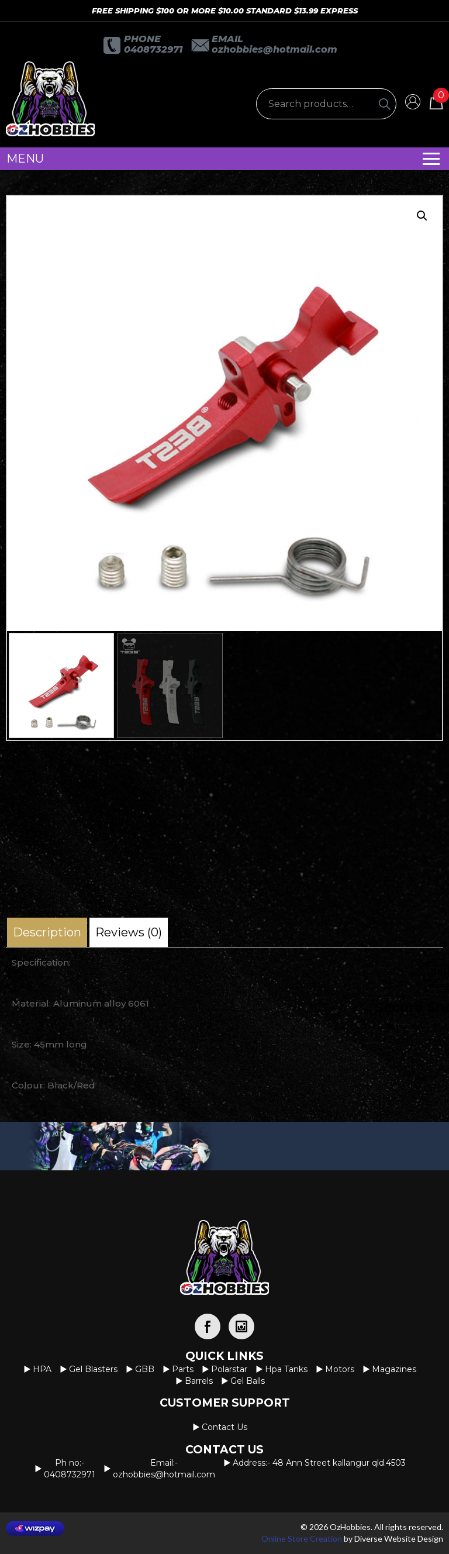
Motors (339, 1369)
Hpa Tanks (286, 1369)
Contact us (224, 1427)
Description (47, 932)
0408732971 (153, 49)
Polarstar (229, 1369)
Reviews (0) (128, 932)
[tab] (47, 932)
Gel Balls (247, 1381)
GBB (144, 1369)
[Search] (384, 103)
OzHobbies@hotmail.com (274, 49)
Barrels (199, 1381)
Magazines (394, 1369)
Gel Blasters (93, 1369)
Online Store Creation (301, 1538)
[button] (422, 215)
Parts (183, 1369)
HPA (42, 1369)
